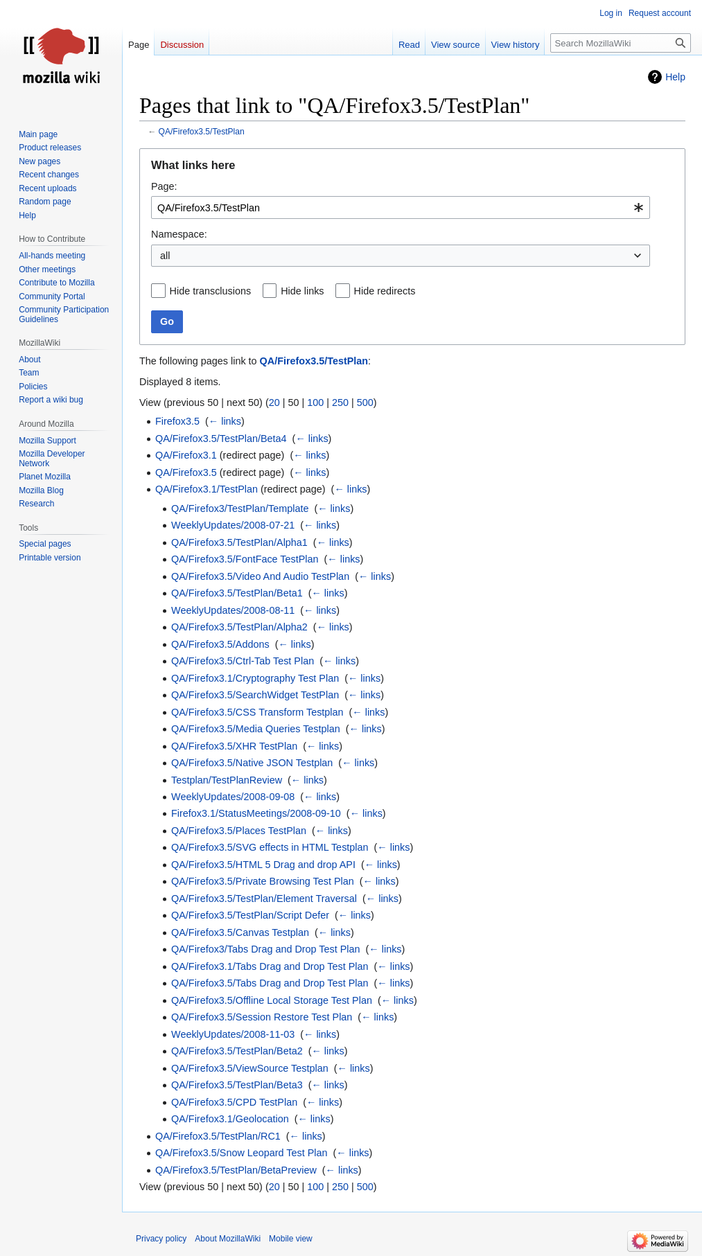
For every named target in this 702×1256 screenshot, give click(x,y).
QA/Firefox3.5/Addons (220, 644)
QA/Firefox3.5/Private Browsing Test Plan (262, 881)
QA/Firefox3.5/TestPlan (202, 131)
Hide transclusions (211, 291)
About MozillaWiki (228, 1239)
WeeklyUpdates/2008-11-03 (233, 1034)
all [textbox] (165, 255)
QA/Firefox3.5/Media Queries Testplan (255, 728)
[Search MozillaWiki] (620, 43)
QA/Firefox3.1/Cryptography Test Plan (255, 678)
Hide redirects (385, 291)
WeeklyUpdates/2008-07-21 (233, 525)
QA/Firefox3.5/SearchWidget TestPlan (255, 694)
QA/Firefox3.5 (186, 472)
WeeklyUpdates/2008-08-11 (233, 610)
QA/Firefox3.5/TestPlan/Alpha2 (239, 627)
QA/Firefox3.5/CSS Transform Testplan (257, 712)
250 (340, 402)
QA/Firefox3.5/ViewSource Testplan (249, 1068)
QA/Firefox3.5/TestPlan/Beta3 (237, 1084)
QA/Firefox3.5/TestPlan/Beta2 (237, 1050)
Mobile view (291, 1239)
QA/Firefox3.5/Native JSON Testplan (252, 762)
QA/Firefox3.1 (186, 455)
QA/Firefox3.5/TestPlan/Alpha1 (239, 542)
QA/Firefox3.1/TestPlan (206, 489)
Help (675, 76)
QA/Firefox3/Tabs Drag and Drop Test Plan (265, 949)
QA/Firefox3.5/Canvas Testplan (240, 932)
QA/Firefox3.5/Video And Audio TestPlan (260, 576)
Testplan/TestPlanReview (226, 780)
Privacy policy (161, 1239)
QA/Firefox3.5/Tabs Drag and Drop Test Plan (270, 983)
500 (365, 402)
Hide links (302, 291)
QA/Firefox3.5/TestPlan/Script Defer (250, 915)
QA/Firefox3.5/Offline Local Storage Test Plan (271, 1000)
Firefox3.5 (177, 421)
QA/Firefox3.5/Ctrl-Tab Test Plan (242, 660)
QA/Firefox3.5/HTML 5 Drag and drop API (263, 864)
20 (274, 402)
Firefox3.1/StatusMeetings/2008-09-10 (256, 813)
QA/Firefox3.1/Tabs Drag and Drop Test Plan (270, 966)
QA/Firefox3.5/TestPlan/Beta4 (221, 438)
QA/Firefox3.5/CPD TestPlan (234, 1102)
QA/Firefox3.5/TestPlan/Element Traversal (264, 898)
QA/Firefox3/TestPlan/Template (239, 508)
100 (315, 402)
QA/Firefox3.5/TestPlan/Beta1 (237, 593)
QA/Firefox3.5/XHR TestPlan (234, 746)
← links (225, 421)
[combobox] (400, 207)
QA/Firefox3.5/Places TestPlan (238, 830)
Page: (164, 186)
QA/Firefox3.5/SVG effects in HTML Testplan (269, 847)
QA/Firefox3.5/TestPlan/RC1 (218, 1136)
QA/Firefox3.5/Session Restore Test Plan (261, 1017)
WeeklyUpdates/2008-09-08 (233, 796)
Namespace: (179, 234)
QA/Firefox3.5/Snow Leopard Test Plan (241, 1152)
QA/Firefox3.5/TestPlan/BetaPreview (236, 1170)
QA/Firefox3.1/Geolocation (230, 1118)
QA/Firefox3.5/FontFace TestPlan (245, 559)
